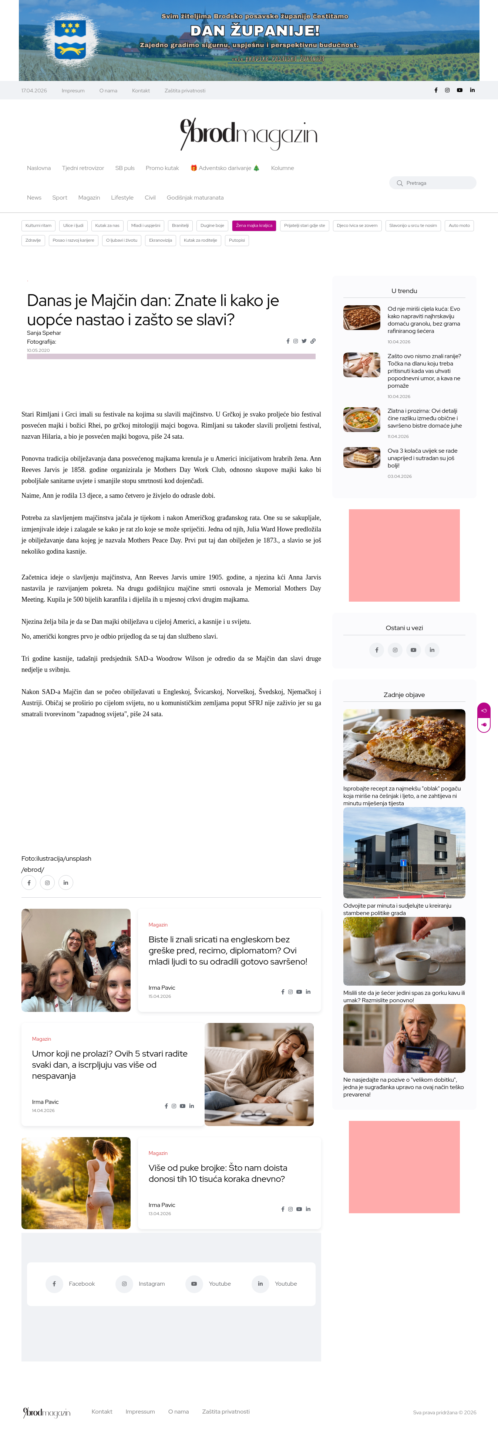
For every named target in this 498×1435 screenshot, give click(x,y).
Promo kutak (162, 168)
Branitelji (180, 225)
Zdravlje (33, 240)
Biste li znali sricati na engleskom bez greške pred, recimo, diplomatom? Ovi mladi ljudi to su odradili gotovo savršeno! (228, 950)
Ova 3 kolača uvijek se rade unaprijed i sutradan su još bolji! (423, 458)
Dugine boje (212, 225)
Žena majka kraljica (254, 225)
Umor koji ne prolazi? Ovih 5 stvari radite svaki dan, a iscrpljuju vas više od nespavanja (111, 1064)
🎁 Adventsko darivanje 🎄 (225, 168)
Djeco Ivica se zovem (357, 225)
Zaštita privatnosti (185, 90)
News (34, 197)
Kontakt (141, 90)
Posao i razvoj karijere (73, 240)
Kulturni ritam (38, 225)
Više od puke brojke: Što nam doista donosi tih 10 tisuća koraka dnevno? (218, 1173)
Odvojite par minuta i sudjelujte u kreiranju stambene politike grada (397, 909)
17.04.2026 (34, 90)
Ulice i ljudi (73, 225)
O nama (109, 90)
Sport (60, 197)
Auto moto (459, 225)
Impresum (73, 90)
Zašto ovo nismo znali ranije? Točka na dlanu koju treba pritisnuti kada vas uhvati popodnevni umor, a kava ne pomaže (424, 371)
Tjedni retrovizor (83, 168)
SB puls (125, 168)
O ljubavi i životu (121, 240)
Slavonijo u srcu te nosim (413, 225)
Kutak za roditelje (200, 240)
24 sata (173, 436)
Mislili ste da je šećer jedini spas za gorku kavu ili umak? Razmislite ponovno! (404, 996)
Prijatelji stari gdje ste (304, 225)
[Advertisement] (404, 555)
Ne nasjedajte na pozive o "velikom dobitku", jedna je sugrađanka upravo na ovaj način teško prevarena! (403, 1087)
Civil (150, 197)
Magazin (89, 197)
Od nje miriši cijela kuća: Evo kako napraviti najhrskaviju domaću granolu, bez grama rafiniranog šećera (424, 320)
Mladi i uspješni (145, 225)
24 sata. (153, 714)
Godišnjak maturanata (195, 197)
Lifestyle (122, 197)
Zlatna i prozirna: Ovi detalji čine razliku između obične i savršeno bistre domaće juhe (425, 418)
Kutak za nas (107, 225)
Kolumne (282, 168)
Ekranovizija (160, 240)
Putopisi (237, 240)
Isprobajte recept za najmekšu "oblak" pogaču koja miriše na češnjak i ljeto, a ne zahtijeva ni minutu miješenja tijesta (402, 796)
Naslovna (39, 168)
